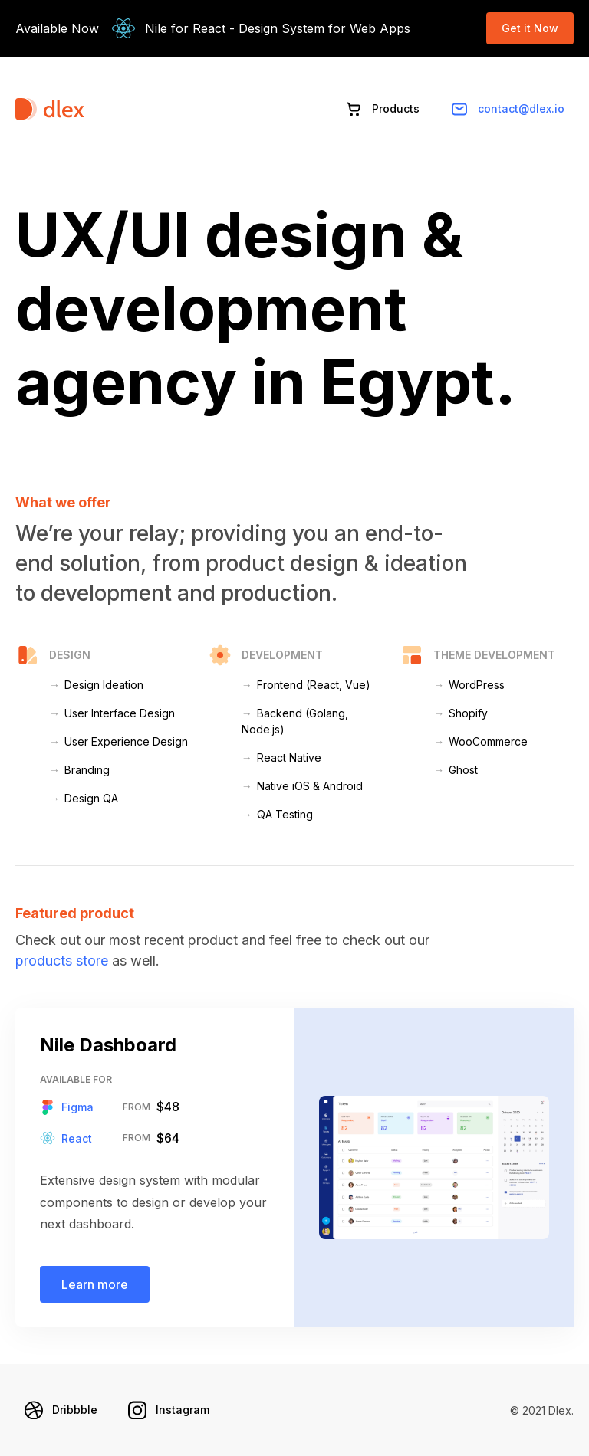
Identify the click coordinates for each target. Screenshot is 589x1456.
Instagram (168, 1410)
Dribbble (61, 1410)
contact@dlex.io (507, 109)
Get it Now (530, 27)
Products (382, 109)
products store (61, 961)
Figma (67, 1107)
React (66, 1138)
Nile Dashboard (108, 1045)
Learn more (94, 1284)
